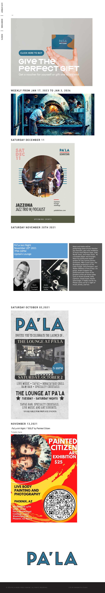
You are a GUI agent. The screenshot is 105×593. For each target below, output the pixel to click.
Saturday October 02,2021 (30, 307)
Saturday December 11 (28, 140)
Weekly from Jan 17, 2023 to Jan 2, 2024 (41, 90)
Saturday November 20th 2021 (33, 227)
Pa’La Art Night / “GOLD (22, 428)
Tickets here (16, 432)
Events (2, 37)
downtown (2, 23)
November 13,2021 (24, 424)
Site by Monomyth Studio (78, 587)
